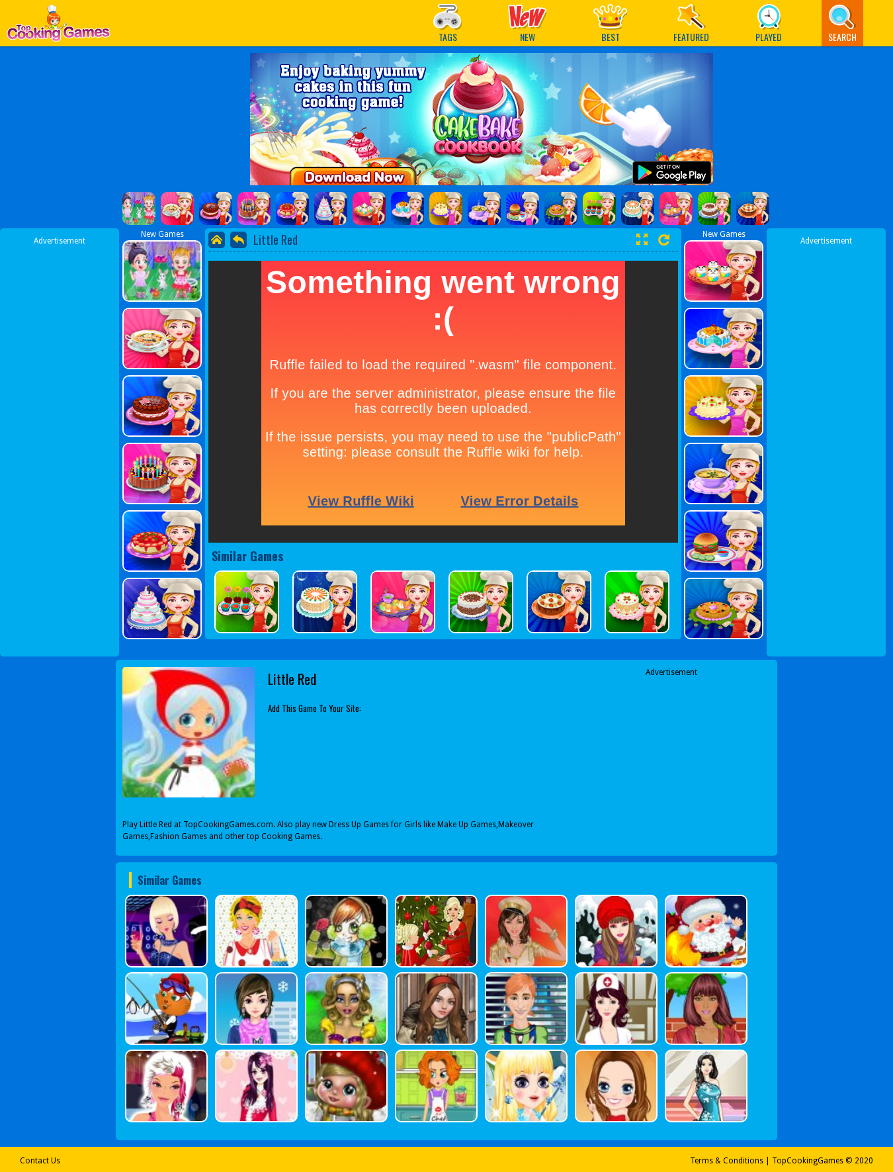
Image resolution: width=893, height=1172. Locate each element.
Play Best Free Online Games (58, 27)
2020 (864, 1160)
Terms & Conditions (726, 1160)
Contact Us (40, 1160)
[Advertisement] (59, 445)
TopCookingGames (807, 1160)
